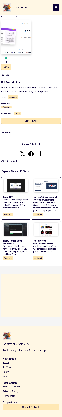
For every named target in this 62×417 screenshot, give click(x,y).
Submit (6, 371)
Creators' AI (22, 344)
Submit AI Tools (31, 407)
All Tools (7, 367)
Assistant (13, 97)
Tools (10, 17)
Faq (5, 376)
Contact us (9, 396)
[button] (56, 7)
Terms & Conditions (14, 386)
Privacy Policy (11, 391)
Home (3, 17)
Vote (6, 66)
